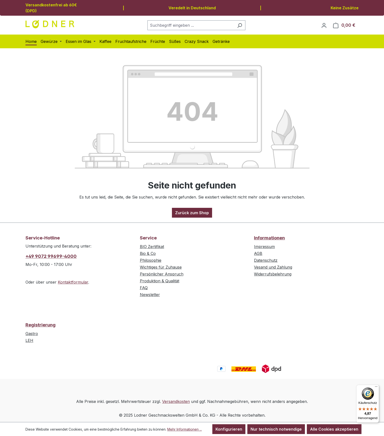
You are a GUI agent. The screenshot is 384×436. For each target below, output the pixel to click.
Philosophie (150, 260)
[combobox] (190, 25)
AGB (258, 253)
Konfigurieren (229, 429)
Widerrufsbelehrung (272, 274)
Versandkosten (176, 401)
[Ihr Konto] (324, 25)
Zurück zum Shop (192, 212)
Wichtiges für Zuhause (161, 267)
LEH (29, 340)
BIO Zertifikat (152, 246)
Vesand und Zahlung (273, 267)
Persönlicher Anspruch (161, 274)
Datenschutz (265, 260)
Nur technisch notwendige (276, 429)
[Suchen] (239, 25)
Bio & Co (148, 253)
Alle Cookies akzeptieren (334, 429)
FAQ (144, 287)
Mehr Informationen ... (184, 429)
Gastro (31, 333)
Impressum (264, 246)
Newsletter (150, 294)
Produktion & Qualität (159, 280)
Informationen (269, 237)
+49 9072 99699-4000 (51, 256)
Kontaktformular (73, 282)
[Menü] (376, 388)
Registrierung (40, 324)
